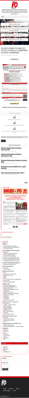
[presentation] (14, 227)
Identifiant (4, 358)
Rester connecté (6, 367)
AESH (5, 137)
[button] (9, 229)
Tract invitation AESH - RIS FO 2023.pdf (14, 125)
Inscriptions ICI (15, 59)
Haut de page (26, 394)
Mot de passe (5, 363)
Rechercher (7, 237)
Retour (3, 141)
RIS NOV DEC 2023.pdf (14, 119)
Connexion (5, 369)
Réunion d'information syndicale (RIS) (14, 137)
